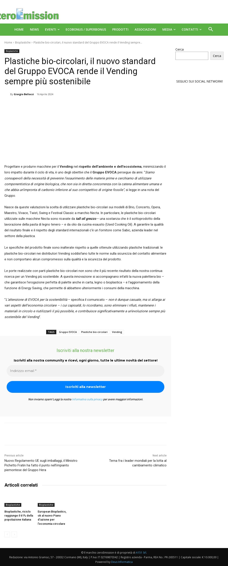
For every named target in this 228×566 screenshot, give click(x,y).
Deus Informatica (122, 562)
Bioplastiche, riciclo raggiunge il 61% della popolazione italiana (18, 515)
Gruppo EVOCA (68, 332)
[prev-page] (7, 534)
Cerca (179, 49)
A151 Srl (141, 552)
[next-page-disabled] (14, 534)
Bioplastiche (23, 42)
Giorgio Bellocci (24, 94)
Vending (117, 332)
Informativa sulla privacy (87, 399)
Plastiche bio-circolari (94, 332)
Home (8, 42)
